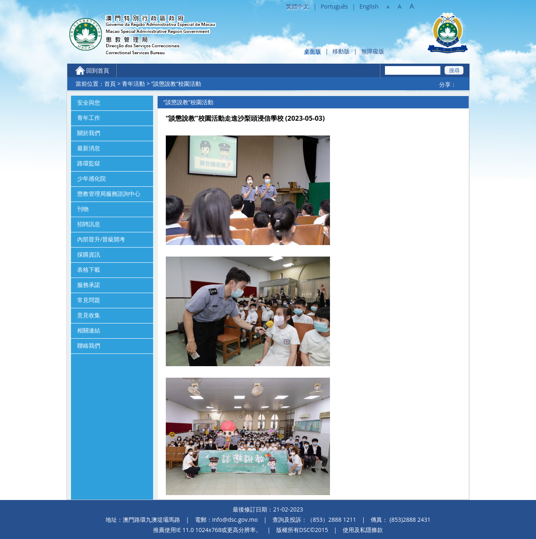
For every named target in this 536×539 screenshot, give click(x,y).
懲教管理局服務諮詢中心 (108, 193)
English (369, 6)
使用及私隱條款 (363, 530)
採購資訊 (88, 254)
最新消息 (88, 148)
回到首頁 (97, 70)
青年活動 (133, 83)
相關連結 (88, 330)
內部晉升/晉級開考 (101, 239)
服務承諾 (88, 285)
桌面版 (312, 51)
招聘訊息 (88, 224)
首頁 (110, 83)
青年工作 (88, 118)
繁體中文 (297, 6)
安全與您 (88, 102)
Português (334, 6)
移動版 (341, 51)
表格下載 (88, 269)
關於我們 (88, 133)
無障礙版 (372, 51)
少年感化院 (91, 178)
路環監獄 (88, 163)
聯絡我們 (88, 345)
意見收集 (88, 315)
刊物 (83, 209)
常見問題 (88, 300)
